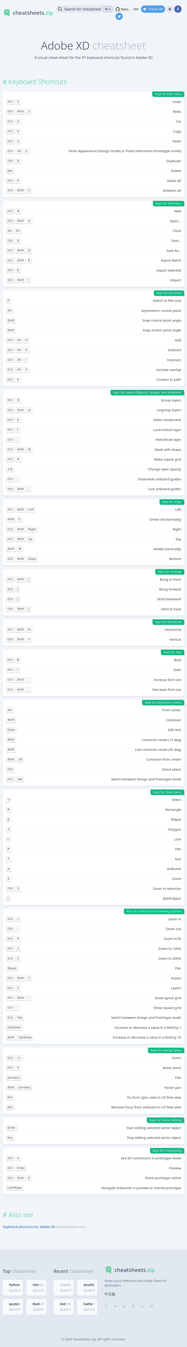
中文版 (109, 1294)
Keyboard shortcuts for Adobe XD (29, 1226)
